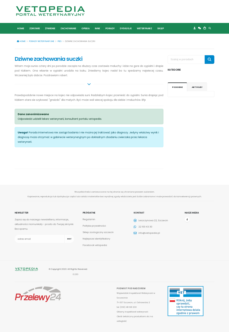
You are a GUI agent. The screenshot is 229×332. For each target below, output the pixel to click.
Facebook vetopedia (95, 245)
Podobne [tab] (177, 87)
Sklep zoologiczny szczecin (98, 232)
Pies (60, 41)
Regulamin (89, 219)
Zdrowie (34, 28)
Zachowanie (68, 28)
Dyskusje (125, 28)
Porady (110, 28)
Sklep (160, 28)
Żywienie (50, 28)
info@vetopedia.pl (149, 232)
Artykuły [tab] (197, 87)
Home (20, 28)
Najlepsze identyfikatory (96, 238)
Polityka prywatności (94, 225)
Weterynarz (144, 28)
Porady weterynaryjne (41, 41)
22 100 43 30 (145, 226)
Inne (97, 28)
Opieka (85, 28)
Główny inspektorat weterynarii (132, 311)
